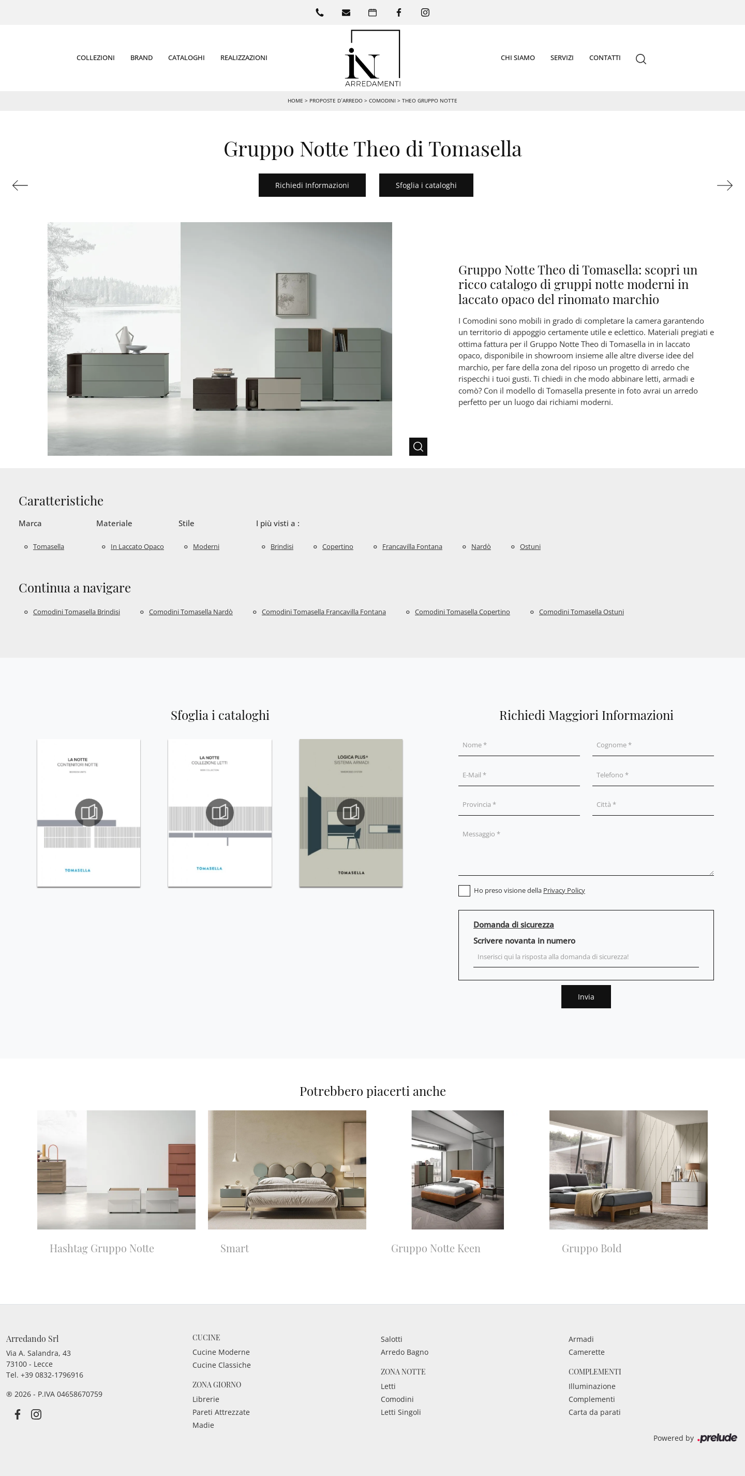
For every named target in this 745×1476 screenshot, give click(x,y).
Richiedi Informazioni (312, 185)
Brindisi (282, 546)
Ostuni (530, 546)
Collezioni (96, 57)
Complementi (592, 1399)
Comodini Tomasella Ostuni (581, 611)
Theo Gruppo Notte (429, 100)
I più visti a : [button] (278, 523)
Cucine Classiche (221, 1365)
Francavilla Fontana (412, 546)
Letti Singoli (401, 1412)
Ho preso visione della (529, 890)
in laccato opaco (137, 546)
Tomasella (48, 546)
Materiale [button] (114, 523)
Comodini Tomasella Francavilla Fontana (324, 611)
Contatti (605, 57)
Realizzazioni (243, 57)
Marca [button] (30, 523)
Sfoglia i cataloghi (426, 185)
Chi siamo (518, 57)
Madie (203, 1425)
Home (295, 100)
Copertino (337, 546)
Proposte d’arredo (335, 100)
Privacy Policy (564, 890)
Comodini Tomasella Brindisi (76, 611)
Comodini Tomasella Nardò (191, 611)
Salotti (392, 1339)
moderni (206, 546)
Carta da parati (595, 1412)
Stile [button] (186, 523)
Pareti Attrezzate (221, 1412)
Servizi (562, 57)
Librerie (205, 1399)
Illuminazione (592, 1386)
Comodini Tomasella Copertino (462, 611)
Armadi (581, 1339)
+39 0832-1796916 (52, 1375)
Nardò (481, 546)
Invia (586, 997)
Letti (388, 1386)
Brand (141, 57)
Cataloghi (186, 57)
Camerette (587, 1352)
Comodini (382, 100)
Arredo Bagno (404, 1352)
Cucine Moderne (221, 1352)
